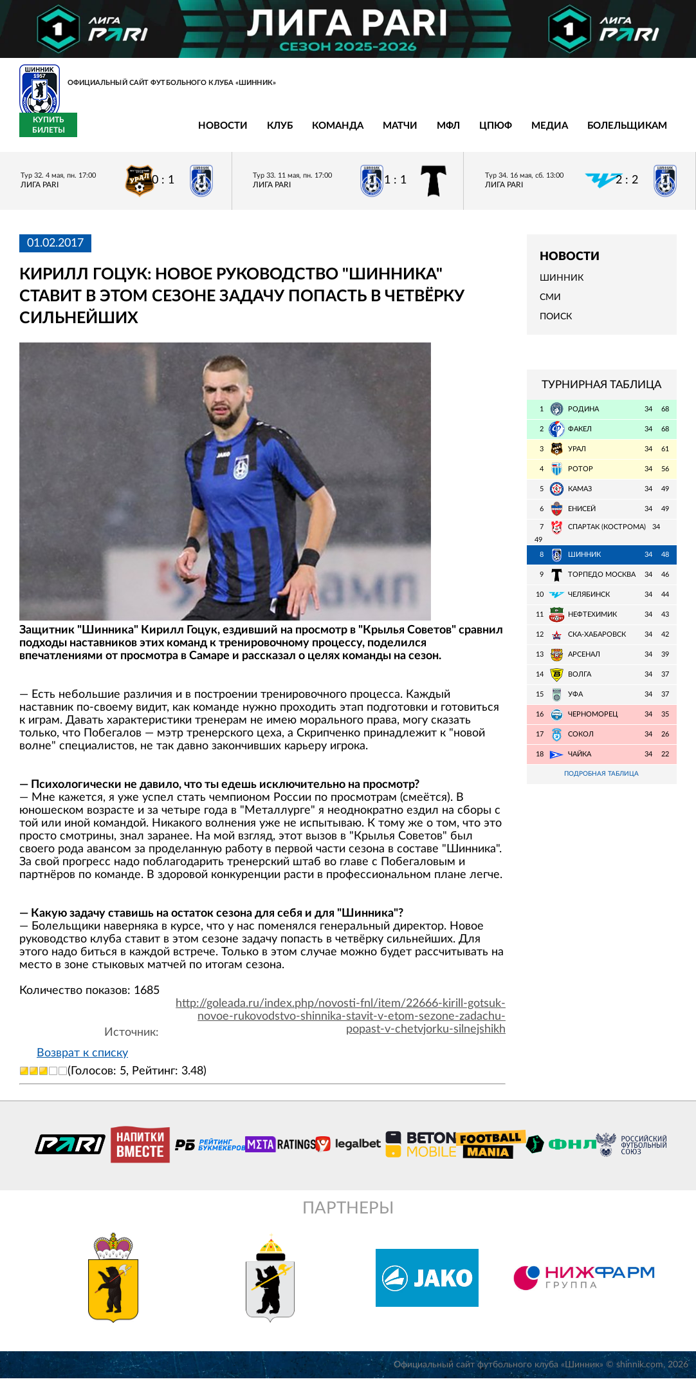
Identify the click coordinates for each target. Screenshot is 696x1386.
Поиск (556, 324)
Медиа (420, 133)
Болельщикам (498, 133)
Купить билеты (648, 133)
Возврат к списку (82, 1060)
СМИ (550, 305)
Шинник (561, 285)
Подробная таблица (601, 781)
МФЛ (319, 133)
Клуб (150, 133)
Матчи (270, 133)
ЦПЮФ (366, 133)
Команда (208, 133)
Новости (93, 133)
